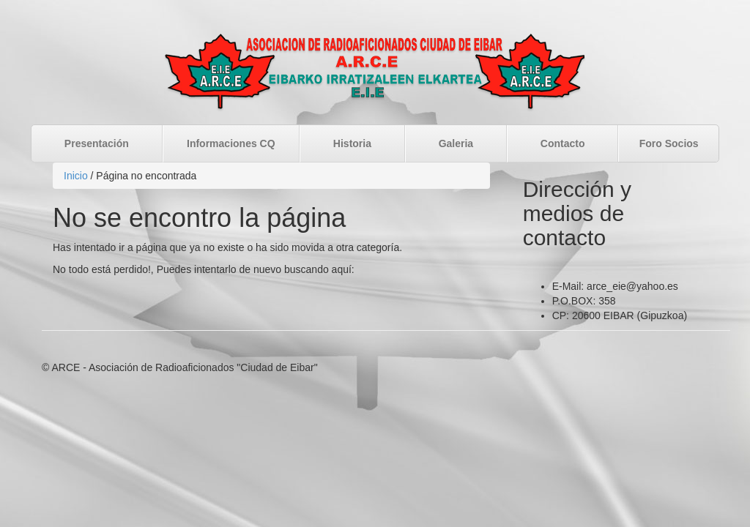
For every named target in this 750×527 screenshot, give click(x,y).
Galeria (456, 143)
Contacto (563, 143)
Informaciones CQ (231, 143)
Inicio (76, 176)
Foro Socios (669, 143)
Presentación (96, 143)
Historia (352, 143)
